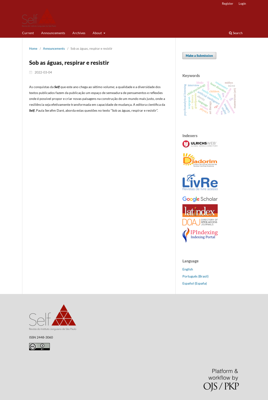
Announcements (53, 33)
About (97, 33)
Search (236, 33)
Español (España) (194, 283)
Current (28, 33)
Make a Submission (199, 55)
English (187, 269)
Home (33, 48)
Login (242, 3)
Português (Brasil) (195, 276)
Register (227, 3)
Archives (78, 33)
